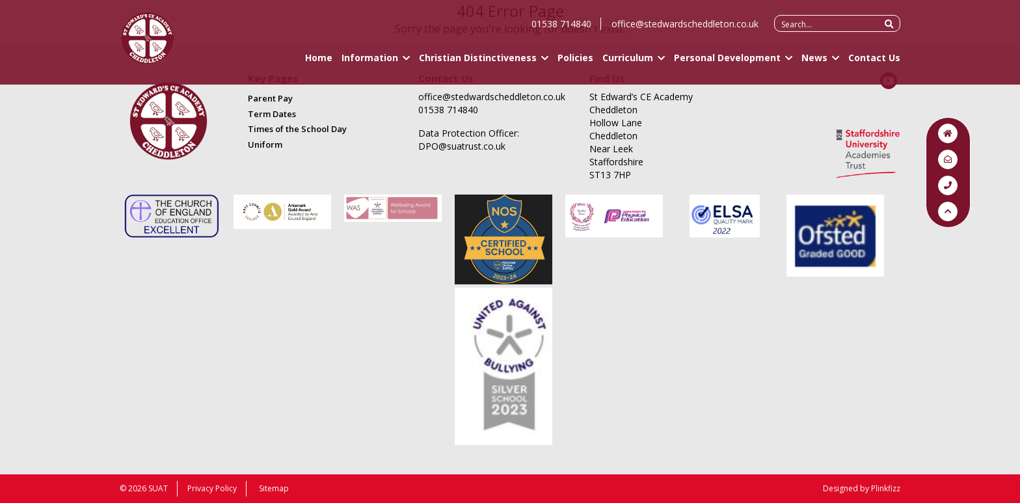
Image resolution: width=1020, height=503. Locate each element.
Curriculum (627, 63)
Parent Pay (270, 98)
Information (370, 63)
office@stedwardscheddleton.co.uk (684, 29)
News (814, 63)
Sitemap (274, 488)
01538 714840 (561, 29)
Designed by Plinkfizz (861, 488)
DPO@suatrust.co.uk (461, 146)
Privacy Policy (212, 488)
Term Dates (272, 114)
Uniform (265, 144)
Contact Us (874, 63)
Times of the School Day (297, 129)
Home (318, 63)
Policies (575, 63)
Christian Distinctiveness (478, 63)
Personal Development (727, 63)
